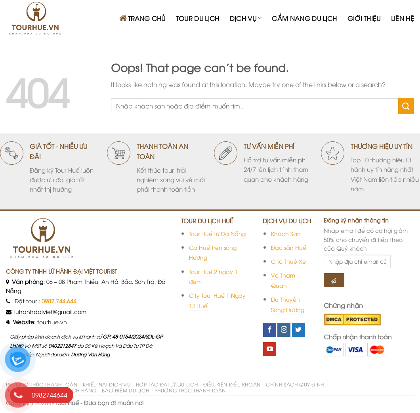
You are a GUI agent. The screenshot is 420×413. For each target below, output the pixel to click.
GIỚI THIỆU (364, 18)
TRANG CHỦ (142, 18)
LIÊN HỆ (402, 18)
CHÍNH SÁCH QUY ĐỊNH (295, 384)
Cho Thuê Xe (288, 261)
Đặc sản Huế (288, 247)
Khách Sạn (286, 233)
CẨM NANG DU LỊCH (304, 18)
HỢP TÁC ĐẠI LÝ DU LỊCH (167, 384)
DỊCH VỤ (246, 18)
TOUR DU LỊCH (198, 18)
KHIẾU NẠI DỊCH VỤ (106, 384)
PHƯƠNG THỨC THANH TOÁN (41, 384)
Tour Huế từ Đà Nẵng (217, 233)
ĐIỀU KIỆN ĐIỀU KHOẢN (232, 384)
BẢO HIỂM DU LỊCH (125, 390)
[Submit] (406, 105)
